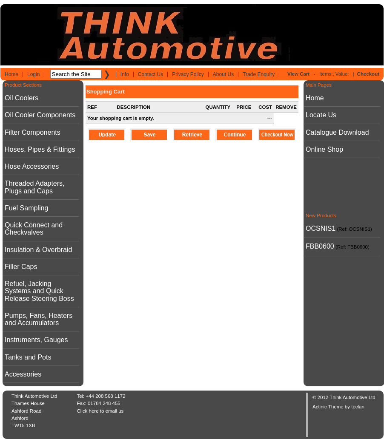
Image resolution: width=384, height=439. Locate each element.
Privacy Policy (188, 74)
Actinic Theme (328, 406)
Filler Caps (21, 266)
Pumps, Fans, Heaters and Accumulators (38, 319)
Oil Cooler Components (40, 115)
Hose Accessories (32, 166)
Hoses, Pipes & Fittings (40, 149)
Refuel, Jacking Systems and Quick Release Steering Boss (39, 291)
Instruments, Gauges (36, 339)
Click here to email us (100, 411)
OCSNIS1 (320, 228)
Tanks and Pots (28, 357)
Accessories (23, 374)
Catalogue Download (337, 132)
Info (124, 74)
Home (11, 74)
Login (33, 74)
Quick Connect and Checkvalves (34, 228)
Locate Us (321, 115)
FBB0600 (320, 246)
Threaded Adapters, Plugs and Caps (35, 187)
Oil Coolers (21, 98)
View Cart (298, 73)
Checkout (368, 73)
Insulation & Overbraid (38, 249)
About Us (223, 74)
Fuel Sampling (26, 208)
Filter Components (32, 132)
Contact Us (150, 74)
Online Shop (324, 149)
